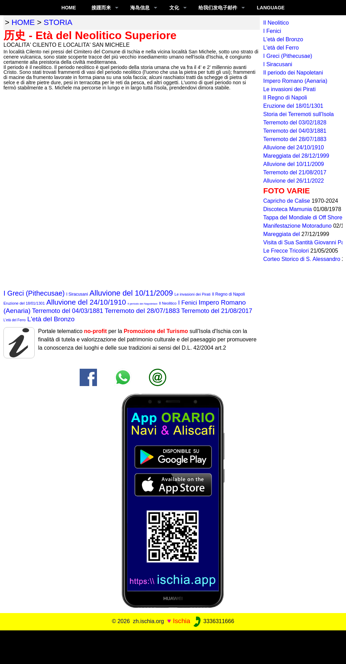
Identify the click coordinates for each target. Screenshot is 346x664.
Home (68, 7)
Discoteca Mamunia (288, 209)
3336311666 (213, 621)
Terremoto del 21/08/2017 (216, 310)
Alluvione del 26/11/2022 (293, 181)
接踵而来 (101, 7)
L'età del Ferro (14, 320)
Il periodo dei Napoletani (142, 303)
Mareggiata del (282, 234)
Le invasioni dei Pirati (193, 294)
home (23, 22)
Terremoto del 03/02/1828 (294, 122)
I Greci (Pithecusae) (34, 293)
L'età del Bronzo (51, 319)
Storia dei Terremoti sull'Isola (298, 114)
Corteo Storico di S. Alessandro (302, 259)
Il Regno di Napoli (228, 294)
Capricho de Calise (287, 201)
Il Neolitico (168, 303)
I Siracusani (77, 294)
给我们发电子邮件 (217, 7)
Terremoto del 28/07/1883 (142, 310)
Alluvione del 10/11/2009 (131, 293)
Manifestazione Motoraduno (298, 226)
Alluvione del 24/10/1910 (86, 302)
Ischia (181, 620)
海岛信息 (140, 7)
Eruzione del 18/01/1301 (24, 303)
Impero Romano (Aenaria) (295, 81)
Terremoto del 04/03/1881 (67, 310)
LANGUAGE (271, 7)
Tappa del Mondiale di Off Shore (303, 217)
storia (58, 22)
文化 (174, 7)
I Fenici (187, 302)
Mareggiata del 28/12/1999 (296, 156)
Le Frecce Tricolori (286, 251)
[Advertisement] (173, 646)
